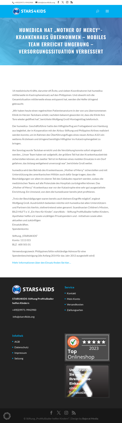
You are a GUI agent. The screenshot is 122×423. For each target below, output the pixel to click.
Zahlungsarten (75, 309)
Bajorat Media (90, 418)
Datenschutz (21, 347)
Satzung (18, 358)
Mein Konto (73, 298)
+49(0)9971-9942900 (24, 309)
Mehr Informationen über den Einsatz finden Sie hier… (41, 262)
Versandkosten (75, 304)
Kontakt (71, 293)
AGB (17, 341)
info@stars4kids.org (23, 316)
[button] (7, 416)
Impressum (20, 352)
